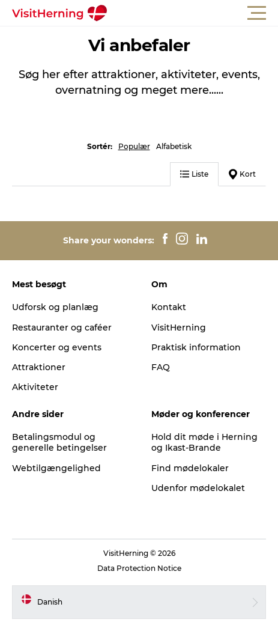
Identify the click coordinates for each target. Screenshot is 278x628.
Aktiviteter (35, 387)
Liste (194, 173)
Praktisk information (196, 347)
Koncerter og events (56, 347)
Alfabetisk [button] (174, 146)
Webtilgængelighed (56, 468)
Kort (242, 174)
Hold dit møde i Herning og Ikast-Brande (204, 442)
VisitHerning (178, 327)
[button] (193, 13)
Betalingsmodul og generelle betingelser (59, 442)
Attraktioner (38, 367)
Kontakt (168, 307)
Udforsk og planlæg (55, 307)
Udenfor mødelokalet (198, 488)
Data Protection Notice (139, 568)
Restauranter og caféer (62, 327)
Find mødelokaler (190, 468)
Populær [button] (134, 146)
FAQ (160, 367)
